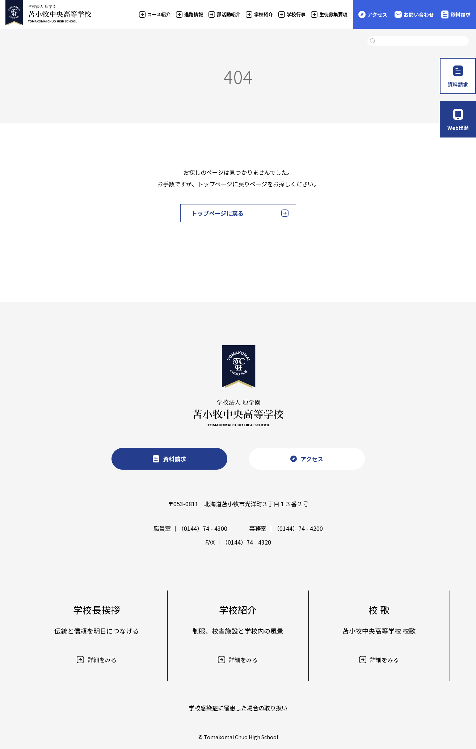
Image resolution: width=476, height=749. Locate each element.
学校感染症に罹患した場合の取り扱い (238, 707)
